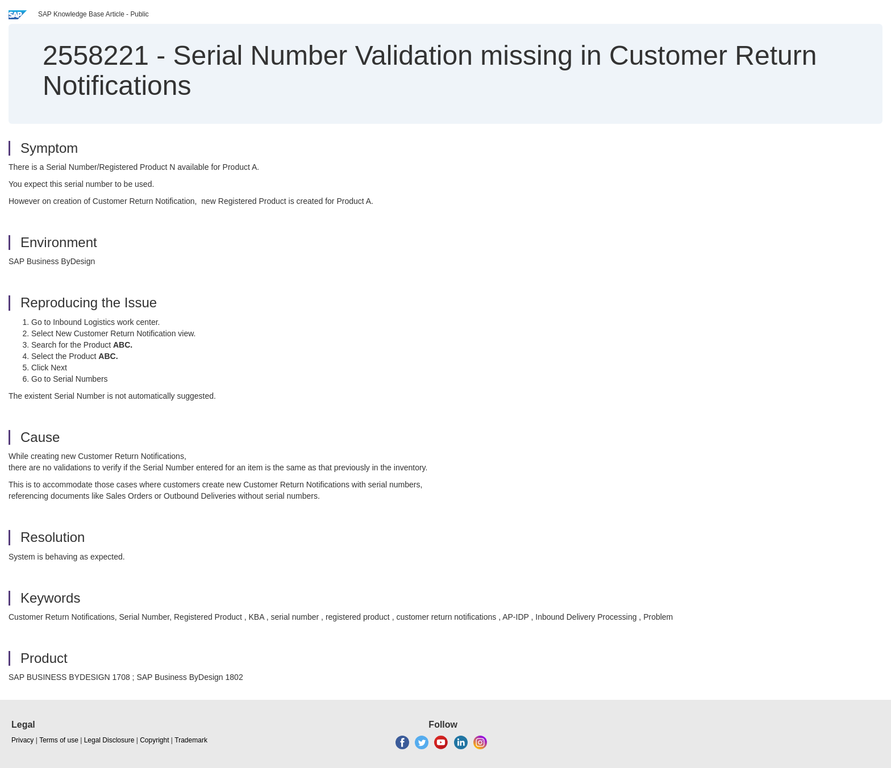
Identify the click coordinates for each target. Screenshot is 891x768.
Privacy (22, 740)
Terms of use (58, 740)
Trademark (190, 740)
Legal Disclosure (109, 740)
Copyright (154, 740)
